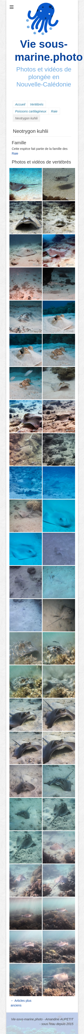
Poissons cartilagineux (30, 111)
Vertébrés (36, 104)
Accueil (20, 104)
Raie (54, 111)
